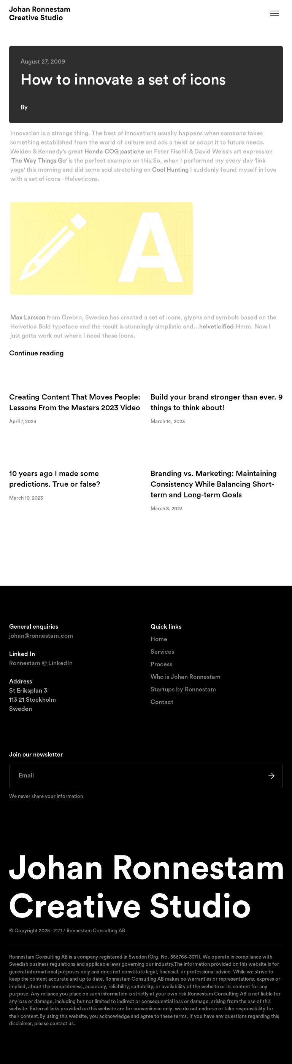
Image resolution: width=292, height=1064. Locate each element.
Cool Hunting (170, 171)
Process (161, 664)
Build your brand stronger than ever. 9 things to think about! (217, 403)
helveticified (216, 328)
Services (162, 652)
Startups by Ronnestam (183, 690)
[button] (275, 13)
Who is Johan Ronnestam (186, 677)
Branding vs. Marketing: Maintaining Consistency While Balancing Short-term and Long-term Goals (214, 484)
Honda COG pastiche (114, 153)
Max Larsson (27, 319)
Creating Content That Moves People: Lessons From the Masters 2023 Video (74, 403)
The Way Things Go (38, 162)
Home (159, 639)
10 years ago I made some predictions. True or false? (54, 479)
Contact (162, 702)
